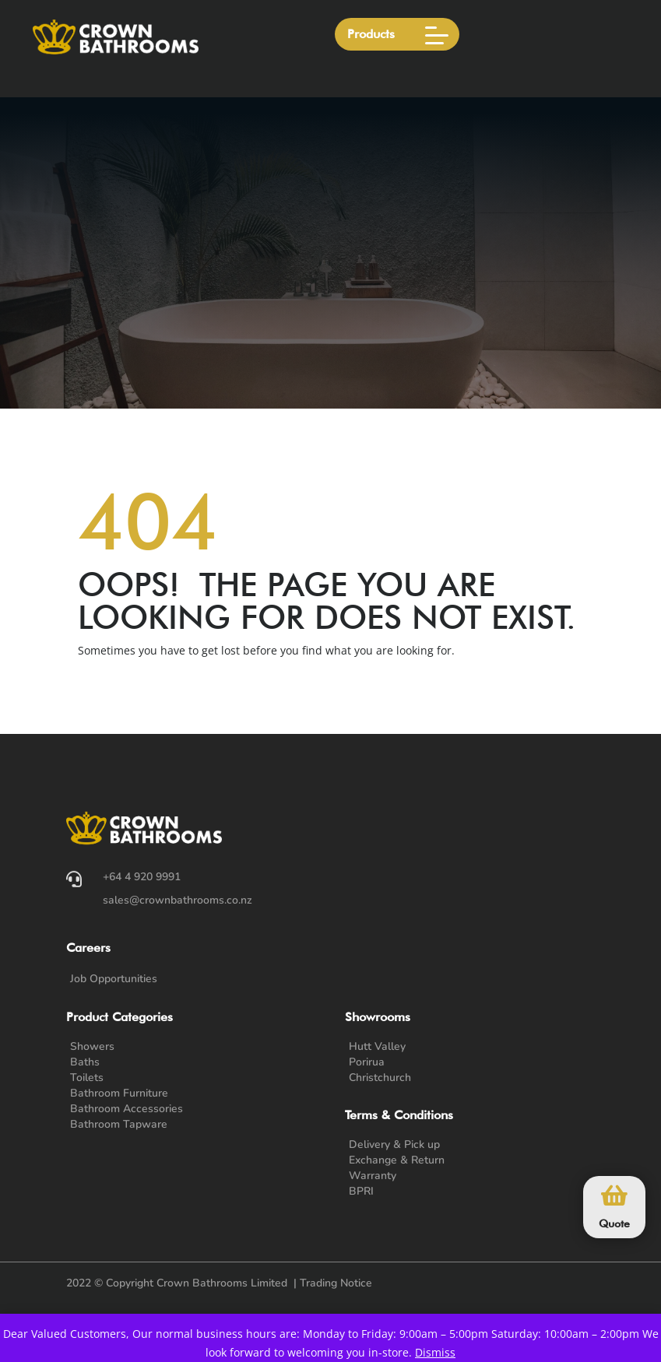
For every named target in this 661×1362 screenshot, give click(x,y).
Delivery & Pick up (394, 1144)
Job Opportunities (113, 978)
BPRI (361, 1191)
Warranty (372, 1175)
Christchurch (380, 1077)
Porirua (367, 1062)
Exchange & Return (397, 1160)
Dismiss (435, 1352)
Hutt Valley (377, 1046)
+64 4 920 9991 (142, 876)
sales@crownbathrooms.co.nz (177, 900)
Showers (92, 1046)
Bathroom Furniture (119, 1093)
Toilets (87, 1077)
